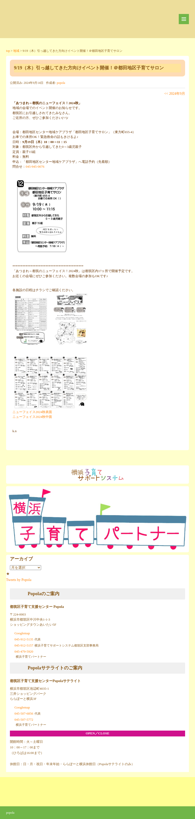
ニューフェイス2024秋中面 (32, 417)
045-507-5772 (23, 719)
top (8, 51)
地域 (16, 51)
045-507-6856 (23, 713)
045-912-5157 (23, 645)
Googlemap (22, 633)
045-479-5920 (23, 651)
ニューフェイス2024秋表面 (32, 412)
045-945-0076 (35, 166)
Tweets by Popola (18, 580)
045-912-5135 (23, 639)
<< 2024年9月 (174, 94)
